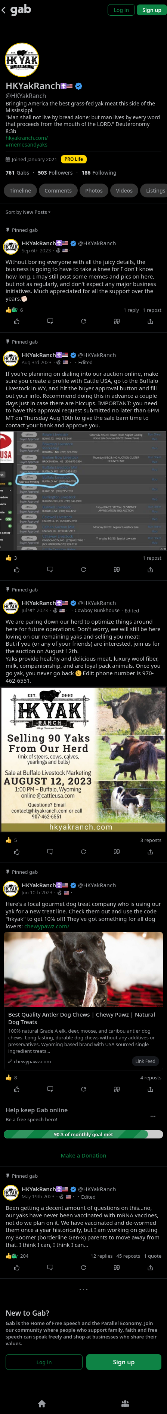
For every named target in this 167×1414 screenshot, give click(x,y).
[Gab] (20, 10)
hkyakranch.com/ (27, 137)
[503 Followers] (59, 172)
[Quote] (117, 321)
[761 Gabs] (22, 172)
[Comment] (50, 321)
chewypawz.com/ (46, 926)
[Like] (16, 321)
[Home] (42, 1403)
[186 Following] (101, 172)
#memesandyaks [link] (26, 144)
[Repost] (83, 321)
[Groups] (125, 1403)
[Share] (150, 321)
